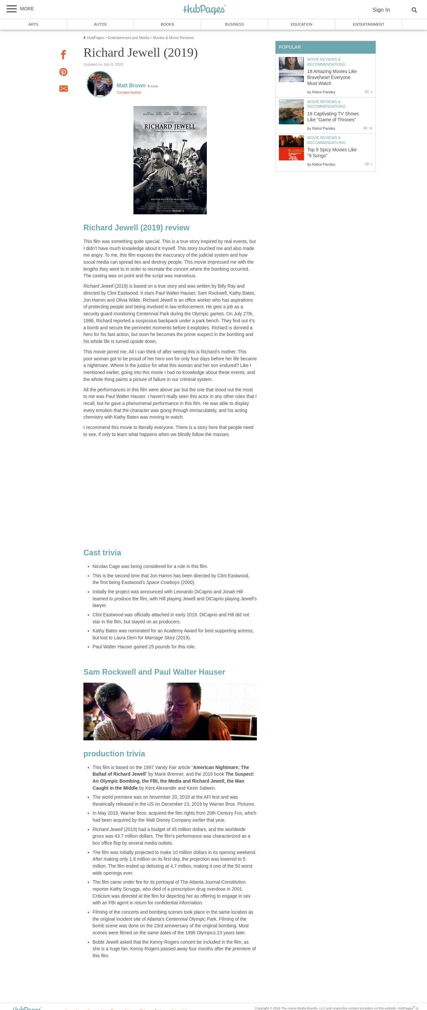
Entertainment (368, 24)
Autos (100, 24)
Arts (33, 24)
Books (167, 24)
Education (301, 24)
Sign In (381, 10)
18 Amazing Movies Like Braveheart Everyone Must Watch (332, 77)
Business (234, 24)
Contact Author (129, 92)
